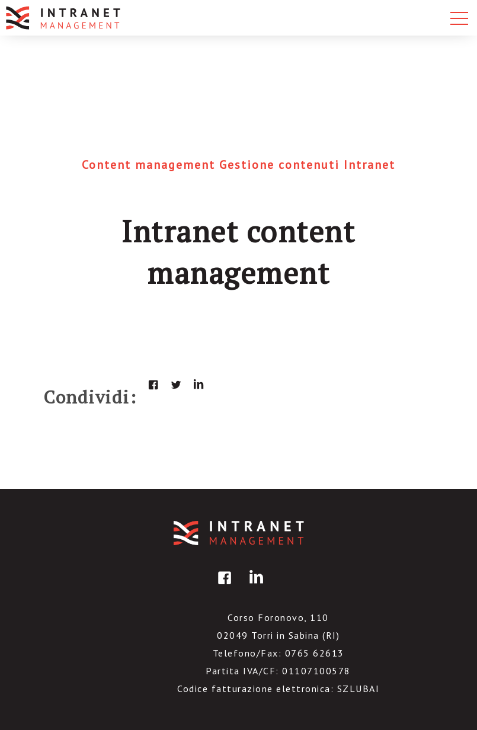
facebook (153, 384)
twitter (176, 384)
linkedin (198, 384)
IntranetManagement (239, 533)
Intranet (369, 164)
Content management (150, 164)
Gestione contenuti (281, 164)
